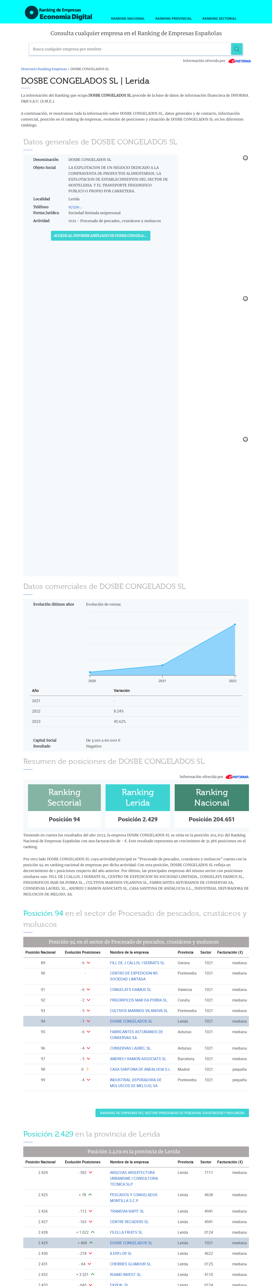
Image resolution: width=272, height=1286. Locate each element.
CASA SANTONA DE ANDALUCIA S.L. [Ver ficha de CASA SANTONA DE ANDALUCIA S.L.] (140, 1069)
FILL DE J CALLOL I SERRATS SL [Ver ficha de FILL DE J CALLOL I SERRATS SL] (137, 962)
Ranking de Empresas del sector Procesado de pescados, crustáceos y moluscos (172, 1113)
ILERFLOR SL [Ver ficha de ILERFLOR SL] (121, 1253)
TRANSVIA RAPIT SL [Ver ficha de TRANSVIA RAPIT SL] (127, 1211)
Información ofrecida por (217, 61)
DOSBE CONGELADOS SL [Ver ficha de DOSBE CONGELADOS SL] (131, 1021)
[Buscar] (237, 49)
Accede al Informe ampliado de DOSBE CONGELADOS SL (102, 236)
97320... (75, 207)
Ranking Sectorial (219, 18)
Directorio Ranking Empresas (44, 69)
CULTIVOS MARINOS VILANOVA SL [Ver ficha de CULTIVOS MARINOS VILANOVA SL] (139, 1010)
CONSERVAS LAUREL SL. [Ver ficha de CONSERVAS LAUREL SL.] (131, 1048)
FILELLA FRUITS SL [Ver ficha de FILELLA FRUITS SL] (126, 1232)
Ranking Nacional (128, 18)
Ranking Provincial (173, 18)
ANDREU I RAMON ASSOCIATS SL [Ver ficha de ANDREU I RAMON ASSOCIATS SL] (138, 1058)
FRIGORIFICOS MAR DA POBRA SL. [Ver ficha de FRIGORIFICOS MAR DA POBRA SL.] (139, 1000)
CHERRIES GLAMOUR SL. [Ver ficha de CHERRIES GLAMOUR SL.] (131, 1264)
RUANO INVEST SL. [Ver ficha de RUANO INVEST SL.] (126, 1274)
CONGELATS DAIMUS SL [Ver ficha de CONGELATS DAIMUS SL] (130, 989)
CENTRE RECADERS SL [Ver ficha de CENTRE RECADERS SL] (129, 1221)
